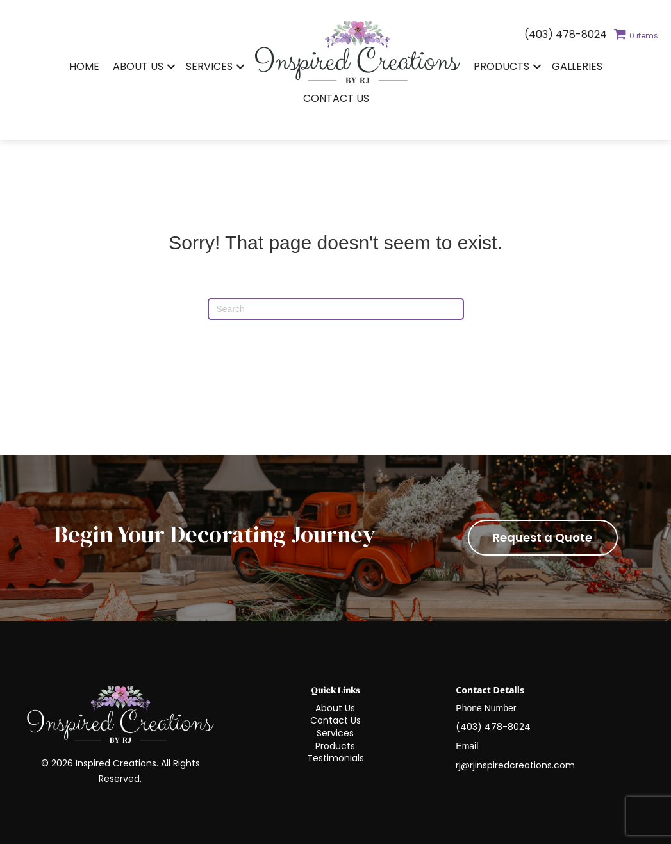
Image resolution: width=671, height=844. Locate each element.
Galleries (577, 66)
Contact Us (336, 98)
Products (501, 66)
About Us (138, 66)
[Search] (336, 309)
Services (209, 66)
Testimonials (335, 758)
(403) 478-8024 (565, 34)
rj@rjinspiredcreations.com (515, 765)
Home (84, 66)
